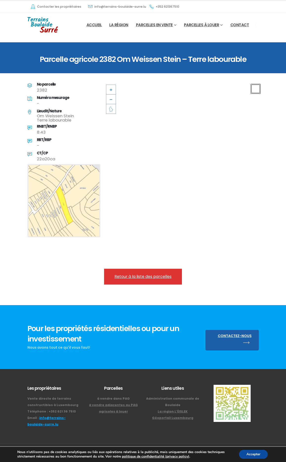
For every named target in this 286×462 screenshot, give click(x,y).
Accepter (253, 454)
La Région (118, 24)
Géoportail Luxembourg (172, 418)
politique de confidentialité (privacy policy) (155, 456)
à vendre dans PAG (113, 398)
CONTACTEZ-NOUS (235, 340)
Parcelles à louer (201, 24)
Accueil (94, 24)
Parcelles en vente (154, 24)
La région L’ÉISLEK (173, 411)
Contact (239, 24)
